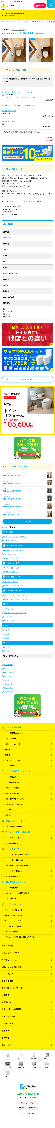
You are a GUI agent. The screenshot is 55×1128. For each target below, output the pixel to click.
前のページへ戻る (20, 379)
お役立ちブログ (8, 1018)
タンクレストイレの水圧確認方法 (17, 894)
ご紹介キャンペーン (10, 954)
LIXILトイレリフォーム (13, 916)
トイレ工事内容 (10, 777)
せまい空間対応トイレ (13, 794)
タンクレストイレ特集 (13, 927)
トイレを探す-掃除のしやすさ (16, 861)
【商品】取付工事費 (8, 121)
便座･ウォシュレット (12, 744)
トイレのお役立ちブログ (14, 877)
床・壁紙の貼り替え (12, 783)
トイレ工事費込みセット (14, 733)
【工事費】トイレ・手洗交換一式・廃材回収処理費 (19, 105)
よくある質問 (7, 982)
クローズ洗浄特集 (11, 933)
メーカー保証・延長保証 (14, 827)
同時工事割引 (7, 947)
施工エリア (9, 815)
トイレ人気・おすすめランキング (17, 855)
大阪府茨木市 (7, 237)
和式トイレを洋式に (12, 788)
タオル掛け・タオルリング (14, 761)
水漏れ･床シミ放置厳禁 (12, 1011)
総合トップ (6, 1046)
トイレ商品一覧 (10, 739)
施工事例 (5, 997)
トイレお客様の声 (11, 844)
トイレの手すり (10, 766)
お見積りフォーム (9, 961)
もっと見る (35, 521)
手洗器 (7, 750)
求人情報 (5, 1039)
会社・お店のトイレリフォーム (16, 799)
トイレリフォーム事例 (13, 838)
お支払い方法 (7, 1025)
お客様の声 (6, 1004)
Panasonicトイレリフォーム (15, 922)
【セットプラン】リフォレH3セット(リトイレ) (17, 92)
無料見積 (40, 6)
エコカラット (10, 810)
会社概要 (5, 1032)
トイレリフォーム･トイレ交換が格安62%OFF (14, 2)
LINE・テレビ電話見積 (11, 968)
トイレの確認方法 (11, 888)
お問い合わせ (7, 975)
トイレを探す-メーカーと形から (16, 866)
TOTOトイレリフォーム (13, 911)
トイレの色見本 (10, 899)
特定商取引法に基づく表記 (27, 1109)
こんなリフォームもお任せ (14, 805)
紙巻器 (7, 755)
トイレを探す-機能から (13, 872)
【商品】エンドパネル (9, 110)
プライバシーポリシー (27, 1104)
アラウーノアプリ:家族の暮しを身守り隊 (19, 938)
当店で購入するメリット (12, 989)
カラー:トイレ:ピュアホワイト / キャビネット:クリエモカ (21, 97)
